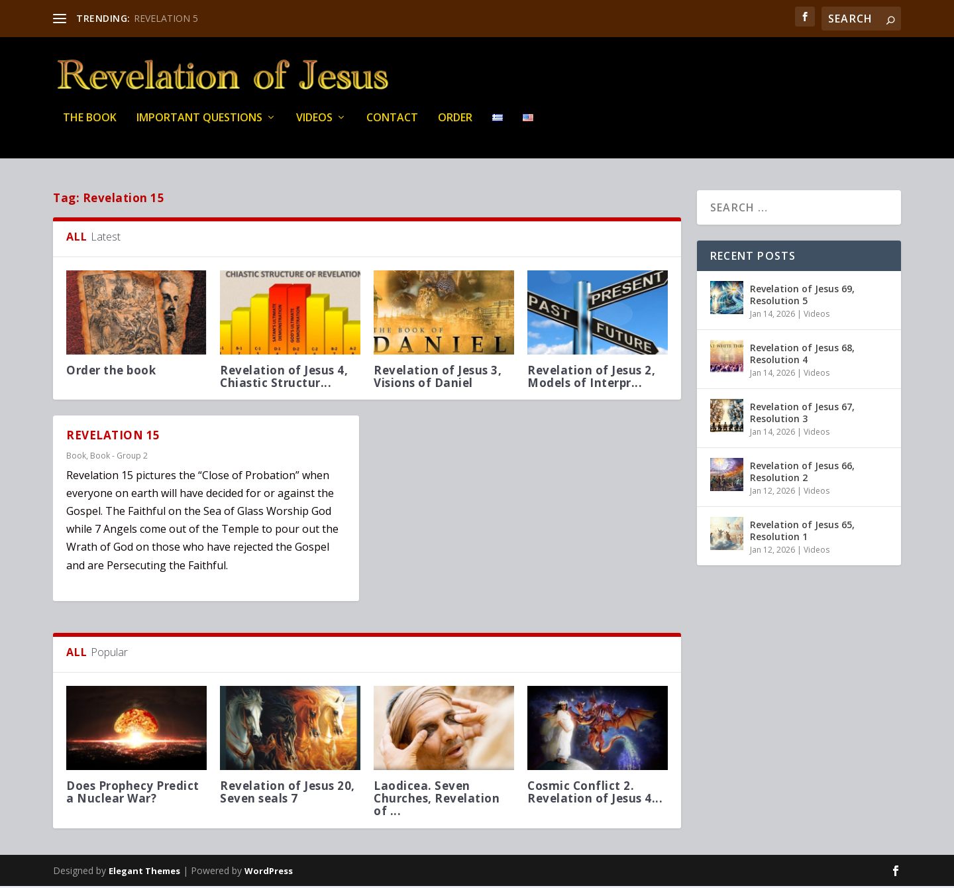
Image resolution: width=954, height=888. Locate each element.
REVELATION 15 (113, 437)
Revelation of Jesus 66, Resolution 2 (802, 473)
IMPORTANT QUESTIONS (199, 125)
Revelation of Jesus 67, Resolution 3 (802, 414)
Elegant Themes (144, 873)
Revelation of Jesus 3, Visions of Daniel (438, 378)
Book (76, 457)
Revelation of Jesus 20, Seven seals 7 (287, 794)
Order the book (111, 372)
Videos (314, 125)
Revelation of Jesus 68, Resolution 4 (802, 355)
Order (455, 125)
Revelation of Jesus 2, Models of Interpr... (591, 378)
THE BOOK (90, 125)
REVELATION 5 (166, 18)
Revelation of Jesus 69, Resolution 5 (802, 296)
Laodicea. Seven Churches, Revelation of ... (437, 800)
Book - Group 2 (119, 457)
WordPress (268, 873)
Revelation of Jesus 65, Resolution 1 (802, 532)
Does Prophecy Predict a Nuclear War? (132, 794)
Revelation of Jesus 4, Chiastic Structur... (284, 378)
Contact (392, 125)
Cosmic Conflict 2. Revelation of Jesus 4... (594, 794)
